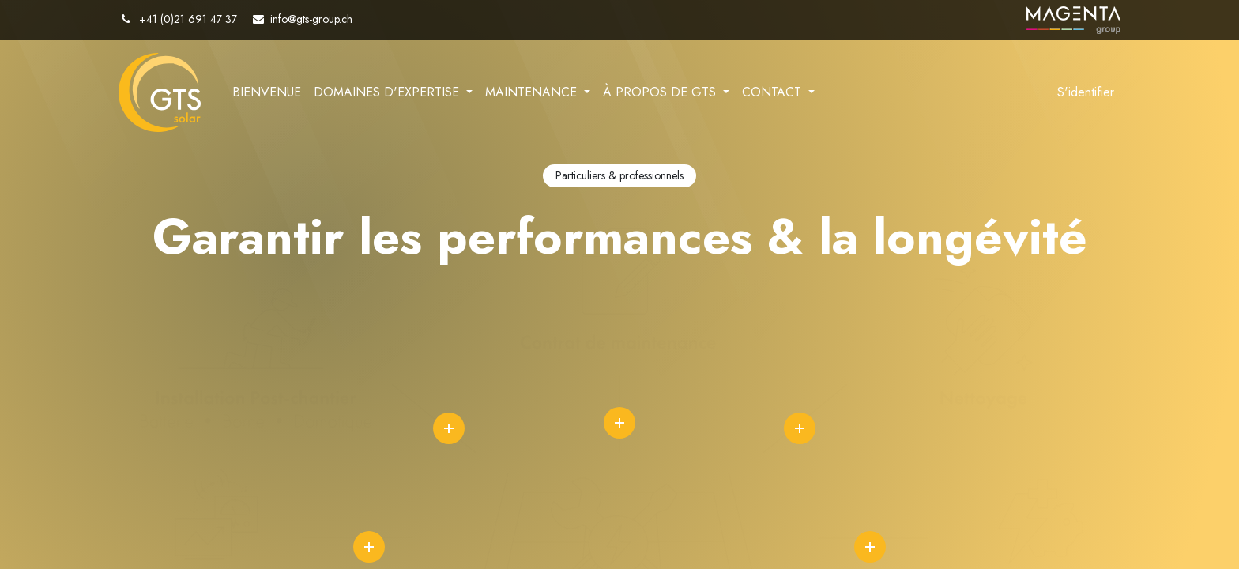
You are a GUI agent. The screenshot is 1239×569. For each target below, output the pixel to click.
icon (449, 428)
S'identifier (1085, 92)
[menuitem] (266, 92)
